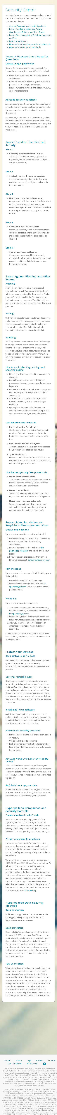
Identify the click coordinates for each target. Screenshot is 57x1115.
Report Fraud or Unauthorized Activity (25, 29)
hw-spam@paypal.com (19, 613)
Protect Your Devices (18, 41)
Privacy (19, 1060)
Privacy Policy (30, 890)
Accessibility (32, 1063)
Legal (29, 1060)
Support (7, 1060)
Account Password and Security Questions (27, 26)
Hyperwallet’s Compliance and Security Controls (29, 44)
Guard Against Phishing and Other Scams (26, 32)
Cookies (39, 1060)
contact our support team (39, 560)
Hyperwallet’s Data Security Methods (25, 47)
